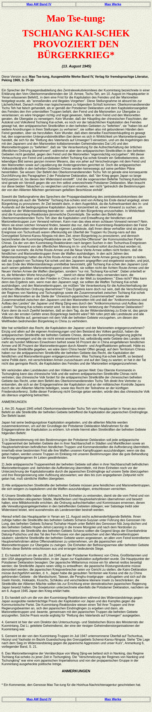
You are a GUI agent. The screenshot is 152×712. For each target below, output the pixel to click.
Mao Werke (112, 4)
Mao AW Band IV (39, 4)
